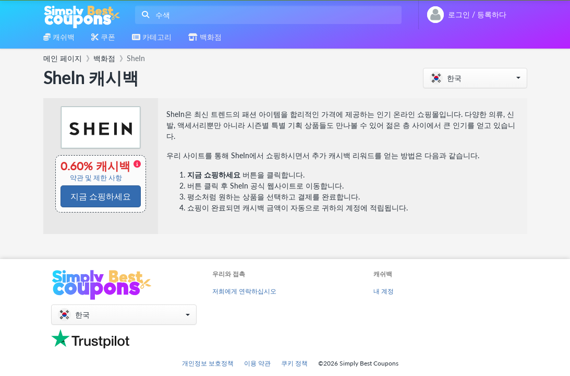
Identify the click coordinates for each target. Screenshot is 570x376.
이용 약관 (257, 363)
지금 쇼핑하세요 (100, 196)
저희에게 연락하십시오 (244, 291)
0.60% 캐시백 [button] (100, 170)
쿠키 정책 (294, 363)
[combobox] (266, 15)
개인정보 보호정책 (208, 363)
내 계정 (383, 291)
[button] (475, 78)
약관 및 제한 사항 (96, 177)
